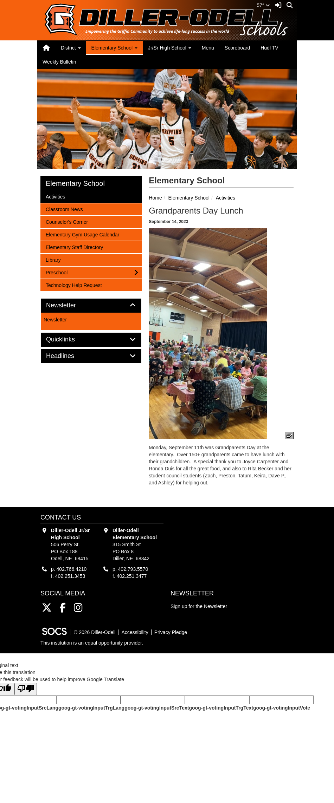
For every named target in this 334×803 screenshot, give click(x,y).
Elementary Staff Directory (74, 246)
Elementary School (189, 198)
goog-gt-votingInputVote (281, 708)
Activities (225, 198)
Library (54, 259)
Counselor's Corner (66, 221)
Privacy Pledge (170, 632)
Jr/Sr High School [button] (169, 48)
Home (155, 198)
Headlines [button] (68, 356)
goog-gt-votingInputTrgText (221, 708)
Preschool (56, 272)
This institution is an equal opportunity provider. (91, 643)
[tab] (91, 306)
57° (263, 5)
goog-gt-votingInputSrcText (156, 708)
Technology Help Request (73, 284)
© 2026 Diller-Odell (94, 632)
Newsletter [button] (69, 305)
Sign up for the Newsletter (199, 606)
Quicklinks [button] (68, 339)
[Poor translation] (25, 689)
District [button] (71, 48)
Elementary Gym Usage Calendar (82, 234)
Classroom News (64, 208)
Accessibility (134, 632)
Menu (208, 48)
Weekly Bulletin (59, 62)
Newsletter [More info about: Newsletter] (55, 319)
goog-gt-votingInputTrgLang (91, 708)
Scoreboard (237, 48)
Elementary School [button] (114, 48)
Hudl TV (269, 48)
